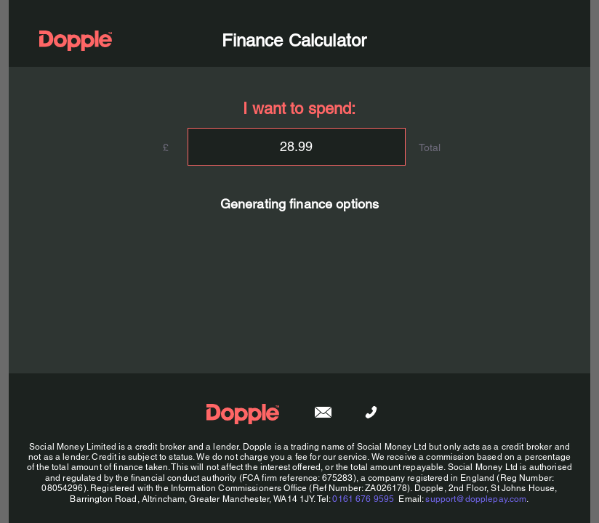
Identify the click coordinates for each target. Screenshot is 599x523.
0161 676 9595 (363, 499)
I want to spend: (299, 109)
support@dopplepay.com (475, 499)
